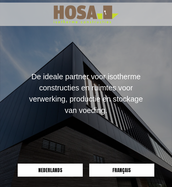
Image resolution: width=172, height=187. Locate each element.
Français (121, 170)
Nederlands (50, 170)
